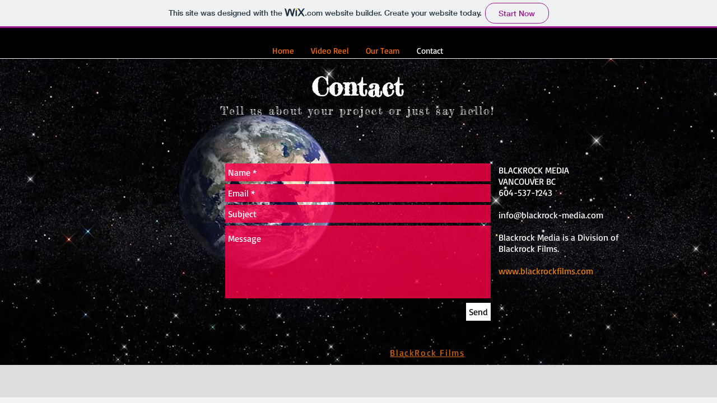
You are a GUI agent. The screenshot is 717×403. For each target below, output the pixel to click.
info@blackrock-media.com (551, 215)
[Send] (478, 312)
